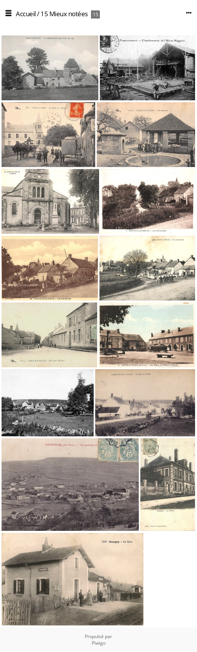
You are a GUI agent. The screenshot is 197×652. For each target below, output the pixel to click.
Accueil (26, 13)
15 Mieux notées (64, 13)
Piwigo (99, 643)
